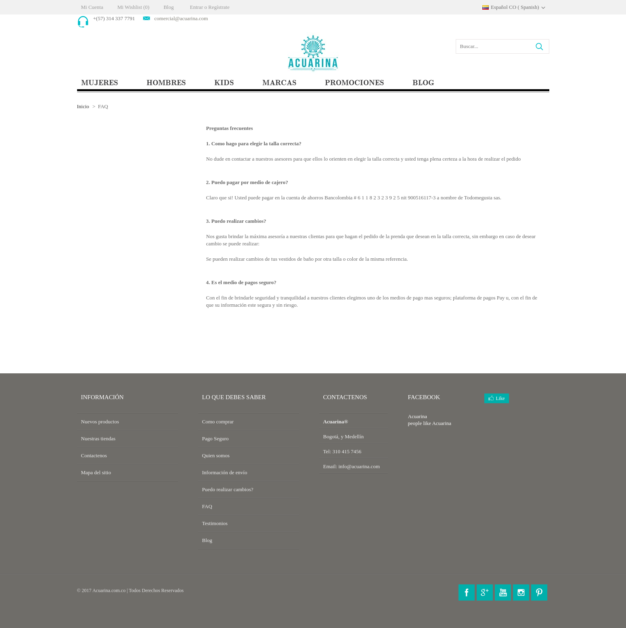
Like (500, 398)
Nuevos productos (100, 422)
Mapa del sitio (96, 472)
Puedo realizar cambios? (227, 489)
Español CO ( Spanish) (515, 7)
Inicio (83, 106)
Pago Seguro (215, 438)
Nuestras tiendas (98, 438)
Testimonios (215, 523)
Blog (168, 7)
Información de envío (224, 472)
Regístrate (219, 7)
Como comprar (218, 422)
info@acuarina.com (359, 466)
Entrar (196, 7)
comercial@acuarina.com (181, 18)
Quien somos (216, 455)
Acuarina (441, 423)
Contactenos (94, 455)
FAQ (207, 506)
